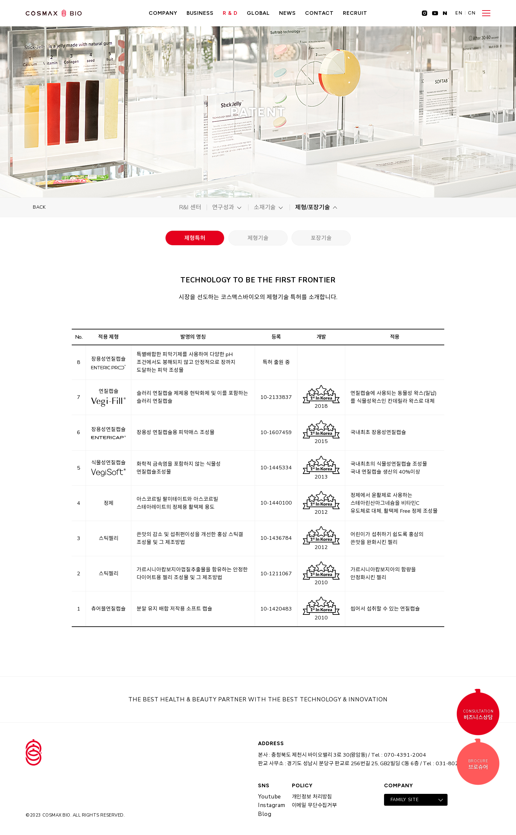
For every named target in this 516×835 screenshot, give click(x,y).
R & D (230, 13)
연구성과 (223, 207)
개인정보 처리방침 (312, 796)
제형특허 (194, 238)
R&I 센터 (190, 207)
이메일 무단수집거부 (314, 805)
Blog (264, 814)
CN (472, 13)
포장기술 (321, 238)
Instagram (271, 805)
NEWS (287, 13)
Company (163, 13)
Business (200, 13)
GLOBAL (258, 13)
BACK (39, 207)
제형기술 (257, 238)
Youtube (269, 796)
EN (458, 13)
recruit (355, 13)
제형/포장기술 (312, 207)
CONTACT (319, 13)
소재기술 (265, 207)
